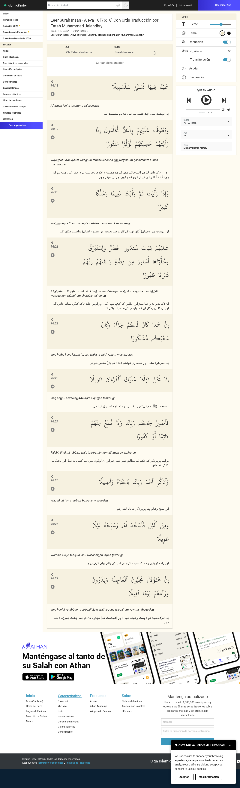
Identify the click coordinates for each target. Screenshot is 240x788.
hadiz (5, 51)
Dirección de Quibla (12, 69)
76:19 (54, 129)
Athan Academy (98, 706)
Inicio (6, 13)
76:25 (54, 480)
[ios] (34, 677)
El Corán (7, 44)
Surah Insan (79, 30)
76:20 (54, 192)
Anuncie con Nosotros (133, 706)
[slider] (221, 24)
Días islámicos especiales (15, 63)
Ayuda (190, 68)
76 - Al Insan (190, 123)
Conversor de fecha (12, 75)
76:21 (54, 246)
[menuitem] (169, 5)
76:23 (54, 378)
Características (70, 696)
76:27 (54, 578)
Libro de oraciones (12, 100)
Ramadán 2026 (10, 26)
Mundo (29, 721)
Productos (98, 696)
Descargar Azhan (14, 125)
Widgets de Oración (100, 711)
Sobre (126, 696)
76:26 (54, 524)
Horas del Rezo (10, 20)
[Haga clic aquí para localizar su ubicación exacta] (118, 5)
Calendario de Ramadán (15, 32)
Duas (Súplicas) (11, 57)
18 (185, 135)
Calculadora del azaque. (15, 106)
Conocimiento (10, 82)
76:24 (54, 421)
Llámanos (8, 119)
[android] (61, 677)
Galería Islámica (11, 88)
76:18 (54, 85)
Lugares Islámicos (12, 94)
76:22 (54, 323)
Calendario (63, 701)
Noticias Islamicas (12, 113)
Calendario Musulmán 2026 (17, 38)
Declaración (193, 77)
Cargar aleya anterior (110, 63)
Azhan (93, 701)
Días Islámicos (66, 716)
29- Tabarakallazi (77, 52)
